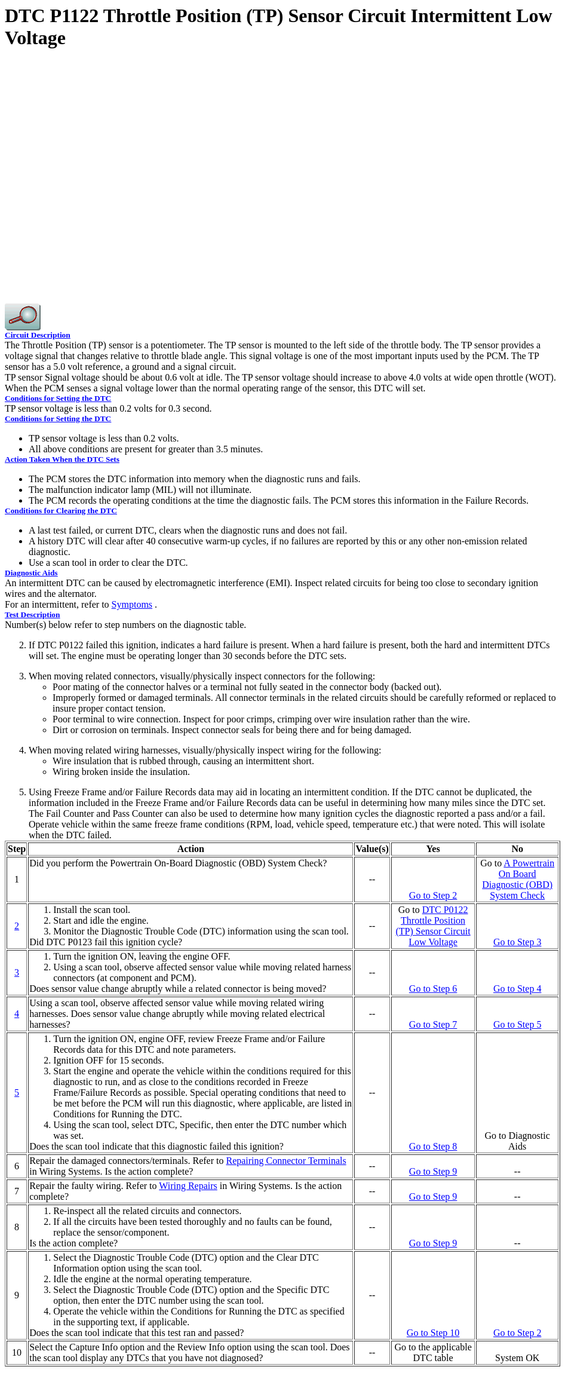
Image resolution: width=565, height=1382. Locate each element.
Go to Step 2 (433, 895)
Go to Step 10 (433, 1333)
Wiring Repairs (188, 1186)
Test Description (32, 614)
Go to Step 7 (433, 1024)
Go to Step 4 (517, 988)
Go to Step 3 (517, 942)
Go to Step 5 (517, 1024)
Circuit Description (37, 334)
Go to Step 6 (433, 988)
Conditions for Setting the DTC (58, 398)
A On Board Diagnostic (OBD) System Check (518, 879)
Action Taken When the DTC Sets (62, 459)
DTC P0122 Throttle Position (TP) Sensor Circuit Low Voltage (432, 926)
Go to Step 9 (433, 1171)
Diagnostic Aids (31, 572)
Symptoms (132, 604)
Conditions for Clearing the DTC (61, 510)
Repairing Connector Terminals (286, 1161)
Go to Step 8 (433, 1146)
